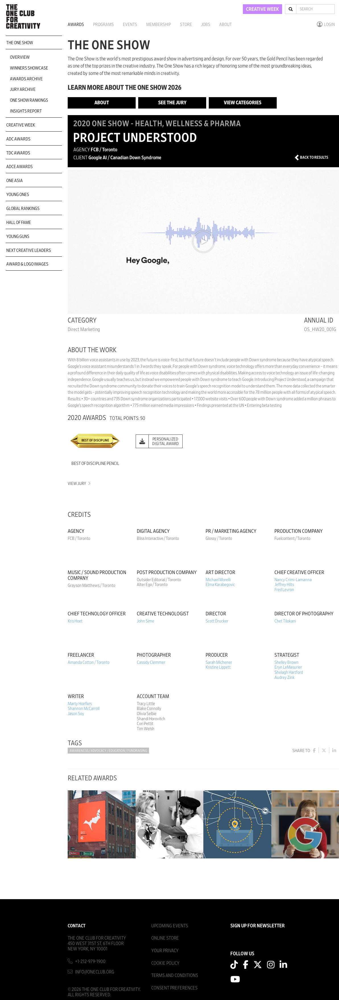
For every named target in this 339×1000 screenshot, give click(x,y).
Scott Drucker (217, 621)
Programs (103, 24)
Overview (20, 57)
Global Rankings (23, 208)
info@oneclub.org (94, 972)
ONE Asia (14, 180)
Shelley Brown (286, 662)
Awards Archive (26, 79)
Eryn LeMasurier (288, 667)
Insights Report (26, 111)
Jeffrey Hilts (284, 584)
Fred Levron (284, 589)
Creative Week (20, 125)
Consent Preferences (174, 987)
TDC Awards (18, 153)
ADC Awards (18, 139)
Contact (77, 925)
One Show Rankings (29, 100)
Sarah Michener (219, 662)
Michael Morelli (218, 579)
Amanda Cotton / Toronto (88, 662)
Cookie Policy (165, 963)
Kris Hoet (75, 621)
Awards (76, 24)
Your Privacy (165, 950)
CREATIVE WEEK (262, 9)
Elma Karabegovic (220, 584)
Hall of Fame (18, 222)
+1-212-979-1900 (90, 961)
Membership (158, 24)
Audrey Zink (284, 677)
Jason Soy (76, 713)
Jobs (205, 24)
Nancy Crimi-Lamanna (293, 579)
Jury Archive (23, 89)
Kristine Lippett (218, 667)
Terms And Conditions (174, 975)
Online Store (165, 938)
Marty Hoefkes (80, 703)
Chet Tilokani (285, 621)
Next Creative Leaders (28, 250)
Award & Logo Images (27, 264)
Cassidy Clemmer (151, 662)
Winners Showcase (29, 68)
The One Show (19, 42)
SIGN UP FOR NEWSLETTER (257, 925)
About (225, 24)
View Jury (79, 483)
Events (130, 24)
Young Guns (17, 236)
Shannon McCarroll (84, 708)
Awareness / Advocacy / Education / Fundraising (108, 751)
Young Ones (17, 194)
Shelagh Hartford (288, 672)
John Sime (145, 621)
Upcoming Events (169, 925)
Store (186, 24)
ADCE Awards (19, 166)
